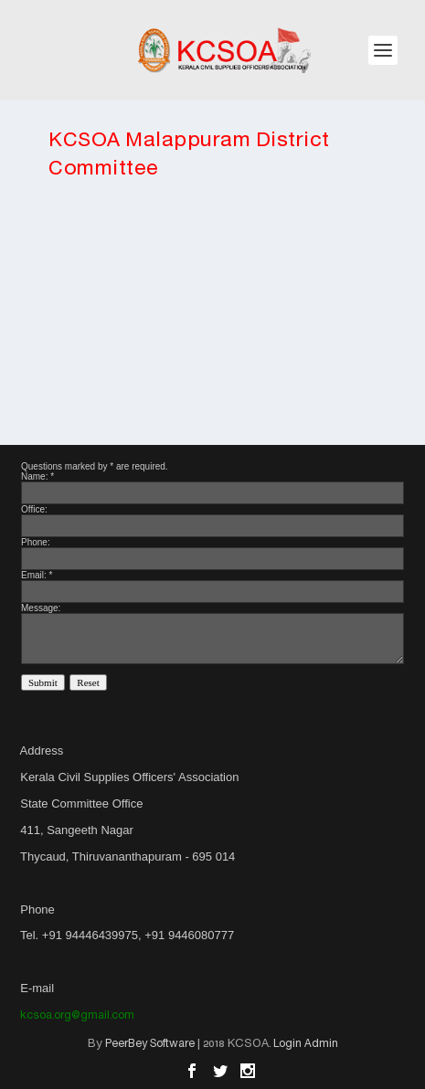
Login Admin (305, 1044)
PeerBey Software (150, 1044)
